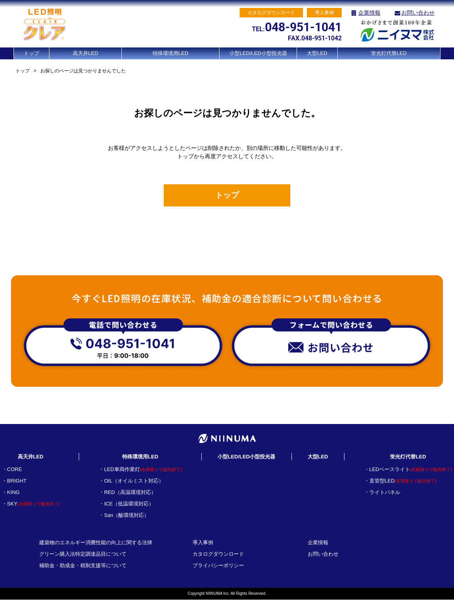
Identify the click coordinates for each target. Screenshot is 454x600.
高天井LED (85, 53)
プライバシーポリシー (218, 566)
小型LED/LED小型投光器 (258, 53)
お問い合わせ (418, 12)
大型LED (317, 53)
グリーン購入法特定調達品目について (83, 554)
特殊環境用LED (170, 53)
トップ (31, 53)
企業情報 (369, 12)
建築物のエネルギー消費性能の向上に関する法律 (95, 543)
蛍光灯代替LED (389, 53)
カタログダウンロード (218, 554)
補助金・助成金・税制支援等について (83, 566)
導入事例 (203, 543)
